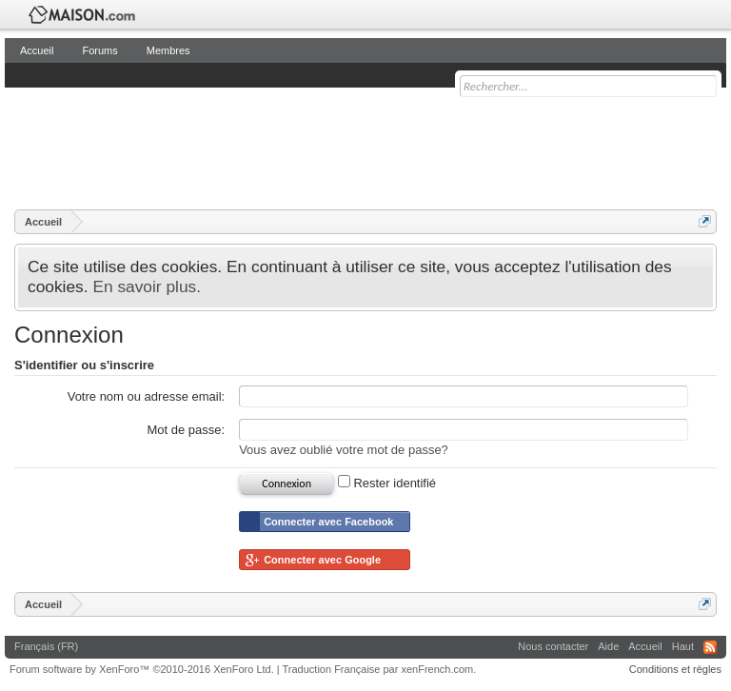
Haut (683, 646)
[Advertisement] (360, 147)
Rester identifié (387, 483)
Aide (608, 646)
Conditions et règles (675, 669)
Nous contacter (553, 646)
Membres (168, 50)
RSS (710, 647)
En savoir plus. (146, 286)
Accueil (36, 50)
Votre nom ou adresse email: (146, 396)
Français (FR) (46, 646)
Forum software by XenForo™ (142, 669)
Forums (99, 50)
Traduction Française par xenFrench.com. (380, 669)
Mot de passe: (187, 430)
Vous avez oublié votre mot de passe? (343, 450)
